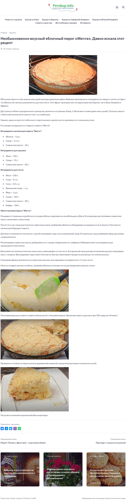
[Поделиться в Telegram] (6, 428)
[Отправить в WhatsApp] (19, 428)
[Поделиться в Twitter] (10, 428)
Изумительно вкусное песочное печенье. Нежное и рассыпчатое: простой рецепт (105, 473)
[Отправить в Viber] (15, 428)
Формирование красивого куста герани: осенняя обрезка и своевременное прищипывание (63, 474)
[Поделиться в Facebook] (2, 428)
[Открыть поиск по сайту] (123, 7)
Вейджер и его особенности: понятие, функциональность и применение (19, 473)
